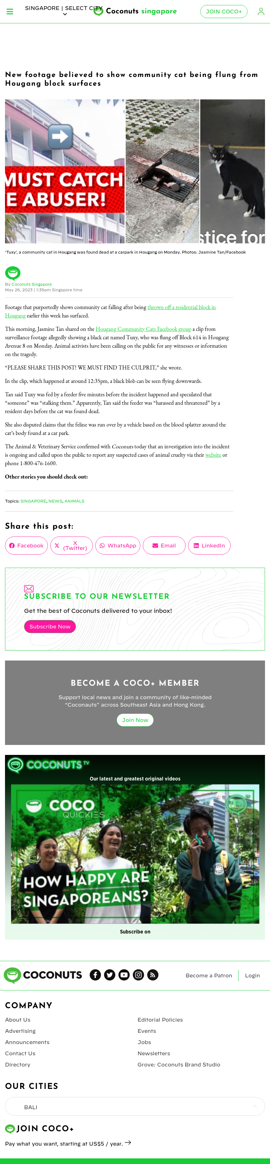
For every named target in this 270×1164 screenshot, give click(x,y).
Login (261, 11)
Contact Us (20, 1053)
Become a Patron (209, 975)
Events (147, 1031)
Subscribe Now (50, 626)
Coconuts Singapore (32, 284)
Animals (74, 501)
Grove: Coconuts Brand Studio (179, 1064)
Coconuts (141, 11)
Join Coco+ (224, 11)
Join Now (135, 720)
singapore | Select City (64, 10)
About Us (17, 1020)
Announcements (27, 1042)
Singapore (33, 501)
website (213, 454)
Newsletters (154, 1053)
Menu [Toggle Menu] (10, 11)
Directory (17, 1064)
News (55, 501)
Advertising (20, 1031)
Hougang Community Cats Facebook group (143, 328)
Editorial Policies (160, 1020)
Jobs (144, 1042)
